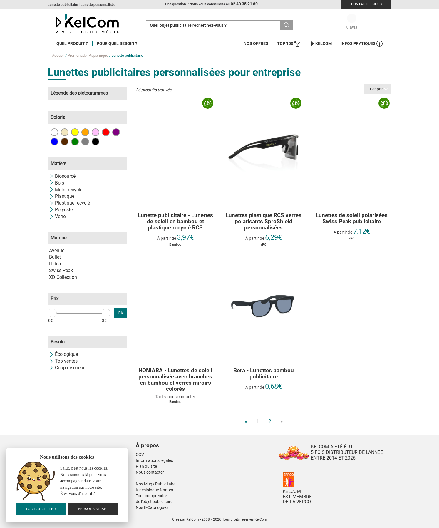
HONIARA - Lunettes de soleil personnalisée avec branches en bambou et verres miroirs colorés (175, 380)
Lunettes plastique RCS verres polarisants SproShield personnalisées (263, 221)
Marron (64, 141)
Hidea (55, 263)
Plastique (61, 196)
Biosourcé (62, 176)
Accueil (58, 55)
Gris (85, 141)
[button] (182, 439)
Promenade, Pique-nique (88, 55)
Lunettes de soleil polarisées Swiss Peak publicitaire (352, 218)
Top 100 (288, 44)
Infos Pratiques (362, 44)
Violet (116, 132)
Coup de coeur (67, 368)
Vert (75, 141)
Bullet (55, 257)
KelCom (320, 44)
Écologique (63, 354)
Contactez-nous (366, 4)
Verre (57, 216)
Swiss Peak (61, 270)
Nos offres (256, 43)
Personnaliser (93, 509)
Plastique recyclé (69, 203)
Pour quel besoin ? (117, 43)
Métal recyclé (65, 189)
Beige (64, 132)
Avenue (56, 250)
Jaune (75, 132)
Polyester (61, 209)
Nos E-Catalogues (152, 507)
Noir (95, 141)
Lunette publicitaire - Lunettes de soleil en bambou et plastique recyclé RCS (175, 221)
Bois (56, 183)
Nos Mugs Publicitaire (155, 484)
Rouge (106, 132)
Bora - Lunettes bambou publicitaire (263, 374)
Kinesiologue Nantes (154, 489)
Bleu (54, 141)
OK (120, 313)
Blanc (54, 132)
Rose (95, 132)
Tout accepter (40, 509)
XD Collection (63, 277)
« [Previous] (246, 421)
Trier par (378, 89)
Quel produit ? (72, 43)
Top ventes (63, 361)
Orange (85, 132)
